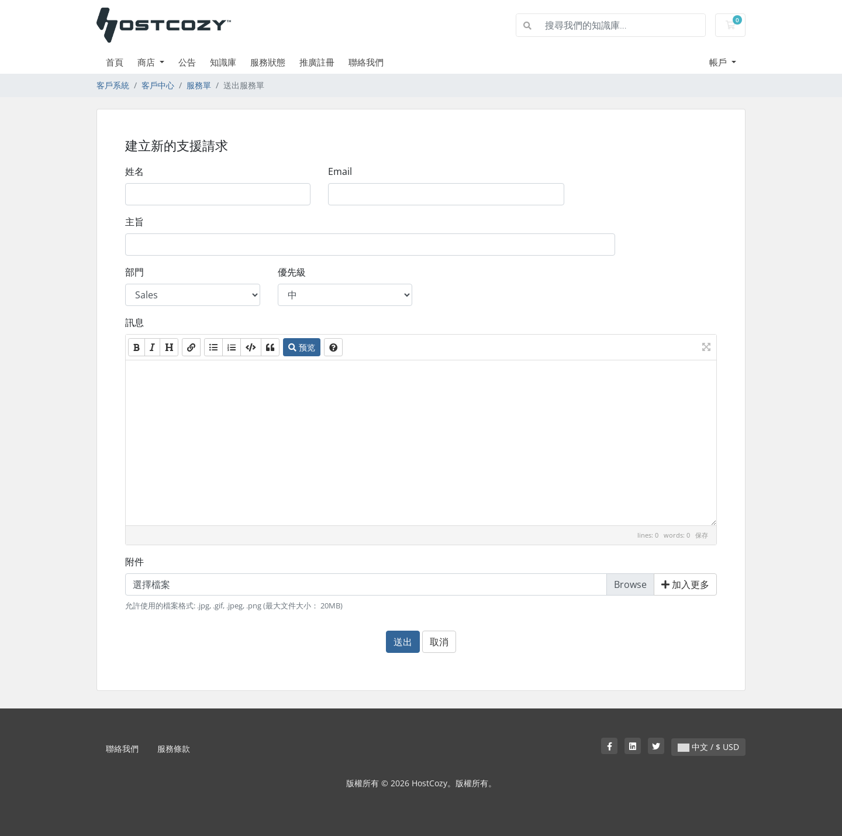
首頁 (114, 62)
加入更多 (685, 584)
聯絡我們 (366, 62)
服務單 (199, 85)
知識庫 (223, 62)
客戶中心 (158, 85)
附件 (134, 561)
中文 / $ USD (708, 746)
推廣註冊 (316, 62)
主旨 (134, 221)
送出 (403, 641)
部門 (134, 272)
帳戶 (719, 62)
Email (340, 171)
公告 (187, 62)
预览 (301, 347)
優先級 (292, 272)
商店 (147, 62)
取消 (439, 641)
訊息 (134, 322)
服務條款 (173, 748)
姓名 (134, 171)
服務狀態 (267, 62)
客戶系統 (112, 85)
